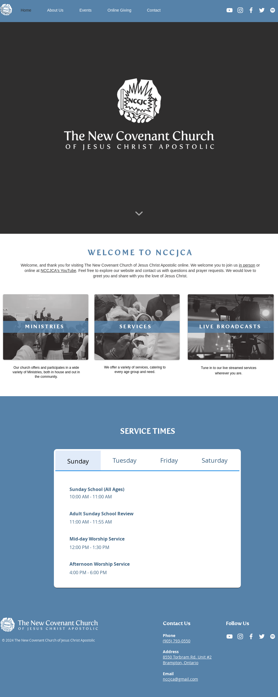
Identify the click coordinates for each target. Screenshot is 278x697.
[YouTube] (229, 636)
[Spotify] (272, 10)
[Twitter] (262, 10)
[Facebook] (251, 10)
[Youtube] (229, 10)
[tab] (78, 461)
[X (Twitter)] (262, 636)
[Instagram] (240, 10)
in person (247, 265)
